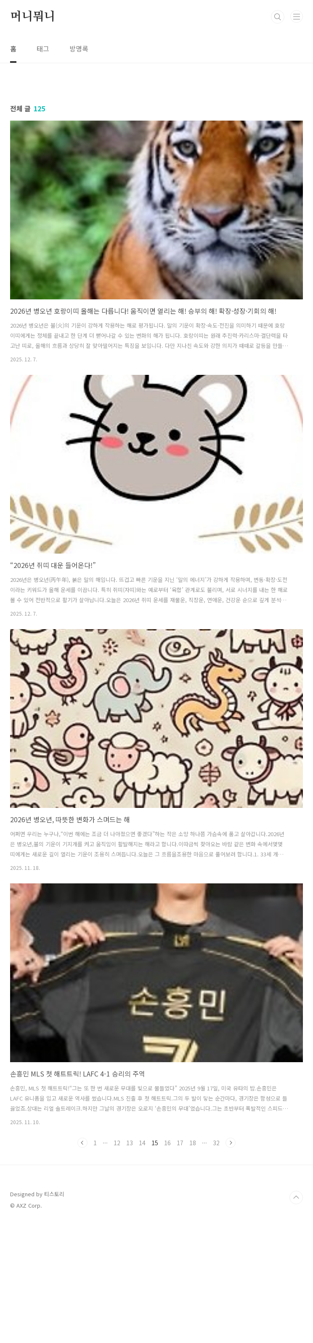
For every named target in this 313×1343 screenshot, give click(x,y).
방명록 (78, 48)
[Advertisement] (156, 135)
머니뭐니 (32, 17)
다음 (230, 1261)
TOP (296, 1315)
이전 (82, 1261)
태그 (43, 48)
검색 (277, 17)
